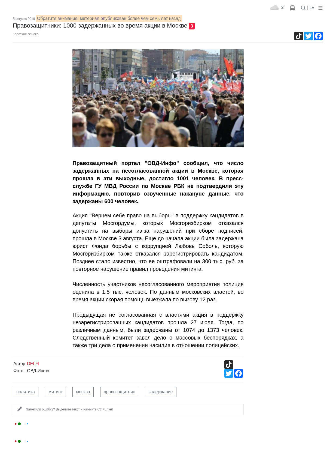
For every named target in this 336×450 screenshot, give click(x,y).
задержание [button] (160, 391)
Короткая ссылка (25, 34)
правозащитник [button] (119, 391)
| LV (310, 7)
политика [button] (25, 391)
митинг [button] (55, 391)
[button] (319, 7)
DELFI (33, 363)
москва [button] (83, 391)
